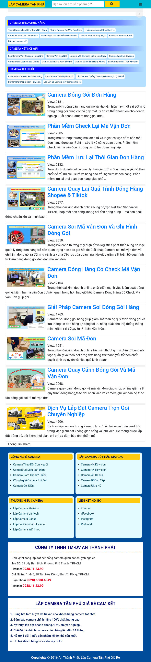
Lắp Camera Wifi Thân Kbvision (123, 61)
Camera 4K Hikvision (93, 469)
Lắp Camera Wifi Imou (26, 529)
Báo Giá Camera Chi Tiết (121, 35)
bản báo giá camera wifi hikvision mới (59, 35)
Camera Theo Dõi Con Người (30, 464)
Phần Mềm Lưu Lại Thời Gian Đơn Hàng (95, 157)
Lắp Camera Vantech (26, 513)
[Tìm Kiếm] (78, 4)
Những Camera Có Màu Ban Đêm (66, 30)
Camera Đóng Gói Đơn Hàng (81, 94)
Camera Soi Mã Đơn (71, 338)
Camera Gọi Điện (23, 485)
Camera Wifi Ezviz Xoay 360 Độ (57, 61)
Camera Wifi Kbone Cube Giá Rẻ (23, 61)
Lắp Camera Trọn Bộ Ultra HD (59, 76)
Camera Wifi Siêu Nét (56, 56)
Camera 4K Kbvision (93, 464)
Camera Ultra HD (91, 485)
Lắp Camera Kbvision (26, 508)
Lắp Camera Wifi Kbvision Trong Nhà (25, 56)
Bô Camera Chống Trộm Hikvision (24, 82)
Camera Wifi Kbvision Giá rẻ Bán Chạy (88, 56)
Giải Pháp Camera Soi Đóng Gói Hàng (93, 307)
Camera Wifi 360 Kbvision (121, 56)
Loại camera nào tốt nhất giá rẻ (100, 30)
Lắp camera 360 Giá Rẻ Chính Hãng (25, 76)
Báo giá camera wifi (17, 41)
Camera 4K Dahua (92, 475)
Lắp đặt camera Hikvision (29, 524)
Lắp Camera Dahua (24, 518)
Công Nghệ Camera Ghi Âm (30, 480)
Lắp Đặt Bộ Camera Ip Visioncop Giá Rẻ (62, 82)
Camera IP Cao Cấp (93, 480)
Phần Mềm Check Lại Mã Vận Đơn (89, 126)
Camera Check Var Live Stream (23, 35)
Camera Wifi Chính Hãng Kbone (90, 61)
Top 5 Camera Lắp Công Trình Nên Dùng (27, 30)
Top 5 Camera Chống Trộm (93, 35)
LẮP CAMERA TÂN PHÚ (26, 4)
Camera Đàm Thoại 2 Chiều (30, 475)
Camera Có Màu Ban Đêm (29, 469)
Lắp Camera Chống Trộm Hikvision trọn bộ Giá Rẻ (100, 76)
